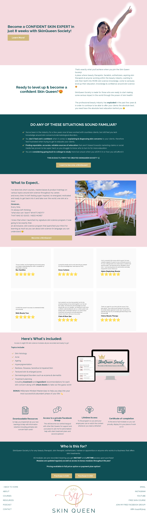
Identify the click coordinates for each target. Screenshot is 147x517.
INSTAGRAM (140, 491)
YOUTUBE (141, 496)
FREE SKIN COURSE (137, 500)
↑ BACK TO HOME (10, 487)
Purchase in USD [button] (87, 477)
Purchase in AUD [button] (60, 477)
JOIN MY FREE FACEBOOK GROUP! (131, 505)
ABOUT (6, 491)
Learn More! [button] (18, 37)
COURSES (7, 496)
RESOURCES (8, 500)
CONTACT (7, 509)
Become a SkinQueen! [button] (41, 238)
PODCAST (7, 505)
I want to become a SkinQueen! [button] (73, 165)
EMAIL (143, 487)
